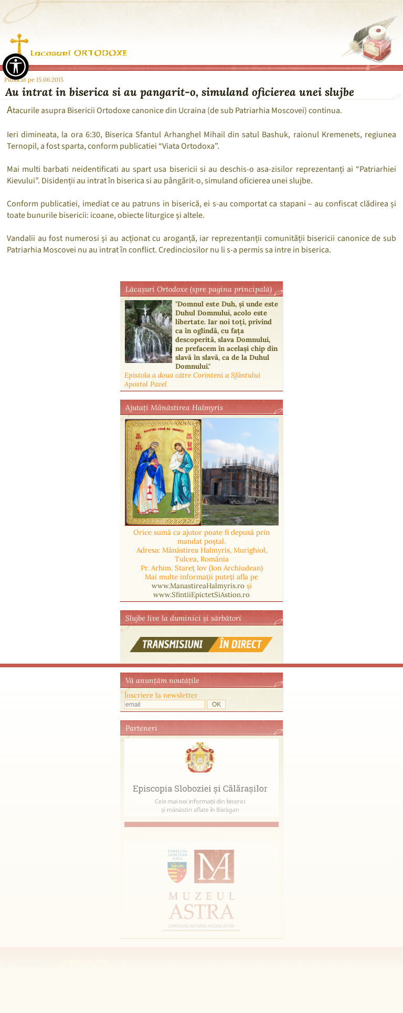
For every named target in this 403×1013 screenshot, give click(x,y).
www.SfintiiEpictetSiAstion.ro (201, 594)
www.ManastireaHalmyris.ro (198, 585)
